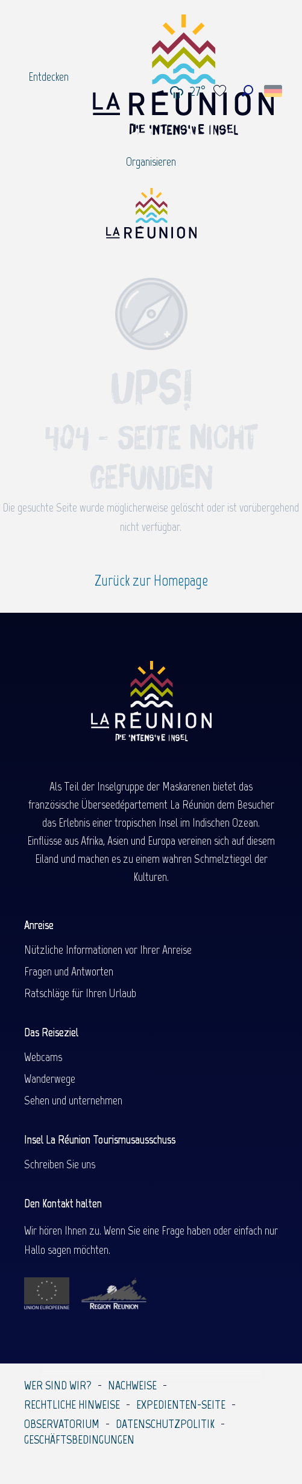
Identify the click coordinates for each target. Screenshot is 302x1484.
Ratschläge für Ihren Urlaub (80, 993)
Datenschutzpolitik (165, 1424)
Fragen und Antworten (68, 971)
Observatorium (61, 1424)
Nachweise (132, 1385)
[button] (247, 90)
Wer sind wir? (58, 1385)
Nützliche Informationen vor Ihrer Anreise (108, 950)
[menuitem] (48, 76)
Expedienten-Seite (180, 1404)
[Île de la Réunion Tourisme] (151, 218)
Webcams (43, 1057)
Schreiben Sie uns (59, 1164)
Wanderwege (49, 1078)
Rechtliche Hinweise (72, 1404)
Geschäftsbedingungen (79, 1439)
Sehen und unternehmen (73, 1100)
